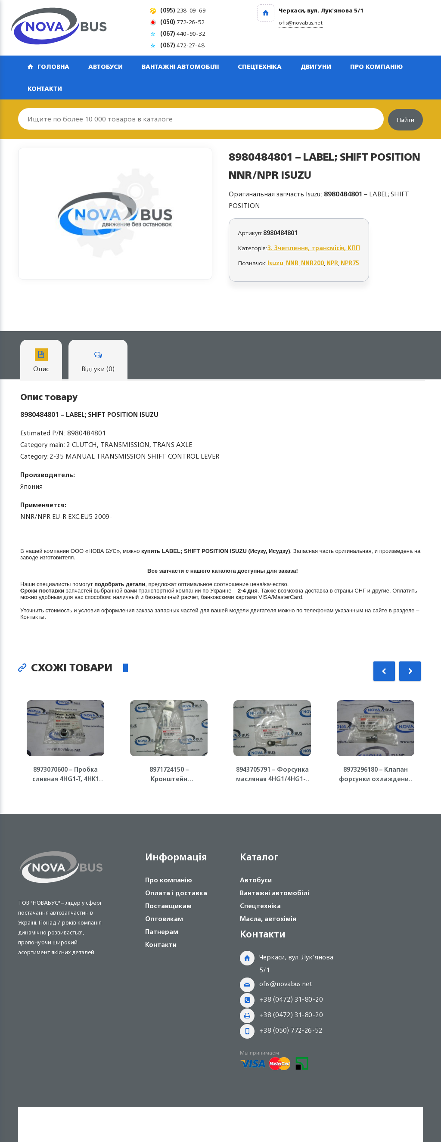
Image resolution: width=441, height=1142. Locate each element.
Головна (53, 66)
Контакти (45, 88)
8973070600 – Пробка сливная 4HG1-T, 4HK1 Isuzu (65, 774)
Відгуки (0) (98, 361)
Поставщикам (168, 906)
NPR (332, 263)
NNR (292, 263)
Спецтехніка (260, 66)
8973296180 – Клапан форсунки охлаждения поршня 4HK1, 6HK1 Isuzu (375, 774)
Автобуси (105, 66)
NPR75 (350, 263)
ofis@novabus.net (285, 984)
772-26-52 (182, 21)
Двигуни (316, 66)
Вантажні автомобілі (180, 66)
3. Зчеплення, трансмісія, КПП (314, 247)
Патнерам (161, 931)
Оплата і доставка (176, 893)
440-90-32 (182, 33)
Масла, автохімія (268, 919)
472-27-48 (182, 45)
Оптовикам (164, 919)
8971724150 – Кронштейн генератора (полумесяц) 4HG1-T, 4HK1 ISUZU (169, 774)
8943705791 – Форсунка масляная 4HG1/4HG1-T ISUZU (272, 774)
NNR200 (312, 263)
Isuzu (275, 263)
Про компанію (376, 66)
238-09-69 (183, 10)
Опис (41, 361)
